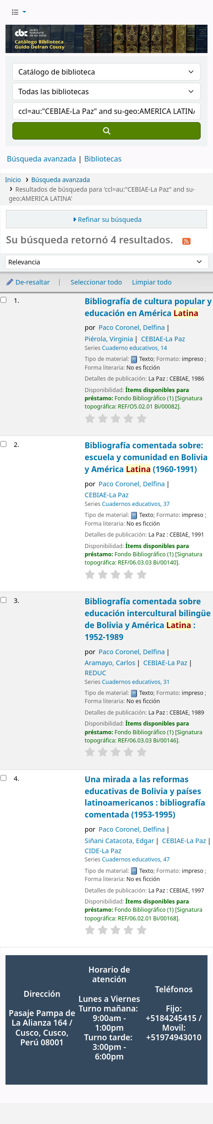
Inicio (13, 179)
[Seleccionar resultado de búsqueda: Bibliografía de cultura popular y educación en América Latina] (3, 300)
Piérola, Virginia (109, 338)
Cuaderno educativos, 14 (134, 348)
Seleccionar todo (96, 282)
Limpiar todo (152, 282)
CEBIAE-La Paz (163, 338)
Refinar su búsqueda (110, 219)
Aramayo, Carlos (110, 662)
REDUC (95, 672)
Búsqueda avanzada (41, 159)
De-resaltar (27, 282)
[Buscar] (106, 131)
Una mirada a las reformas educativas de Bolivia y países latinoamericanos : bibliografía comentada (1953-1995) (145, 797)
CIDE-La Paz (103, 850)
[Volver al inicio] (185, 1096)
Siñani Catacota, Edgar (119, 840)
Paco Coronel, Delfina (131, 327)
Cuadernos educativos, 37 (136, 504)
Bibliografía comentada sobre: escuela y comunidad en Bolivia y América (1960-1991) (146, 457)
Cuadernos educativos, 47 (136, 859)
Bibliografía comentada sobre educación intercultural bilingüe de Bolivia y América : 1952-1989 (148, 619)
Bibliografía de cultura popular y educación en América (148, 307)
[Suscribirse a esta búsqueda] (186, 240)
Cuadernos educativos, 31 (136, 682)
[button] (18, 12)
